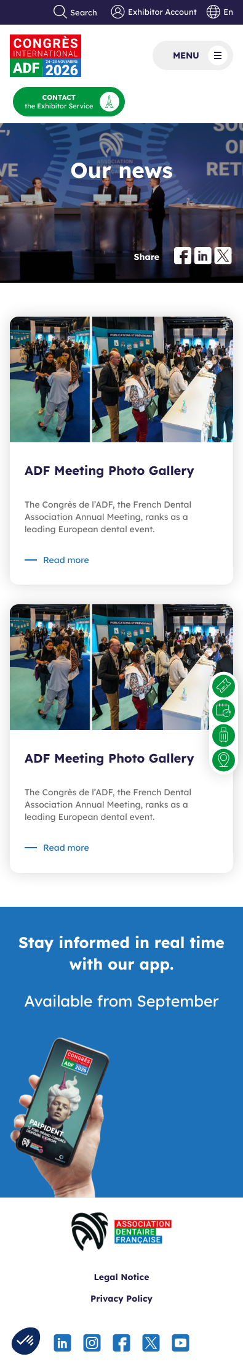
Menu (200, 55)
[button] (26, 1341)
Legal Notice (121, 1277)
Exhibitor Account (153, 12)
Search (76, 12)
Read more (66, 560)
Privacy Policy (121, 1298)
